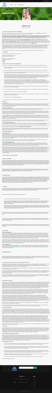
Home (11, 4)
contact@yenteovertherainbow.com (6, 1)
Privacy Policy (21, 50)
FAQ (15, 4)
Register (34, 386)
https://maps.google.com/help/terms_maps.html (15, 246)
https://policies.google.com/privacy (41, 246)
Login (34, 384)
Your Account (21, 4)
